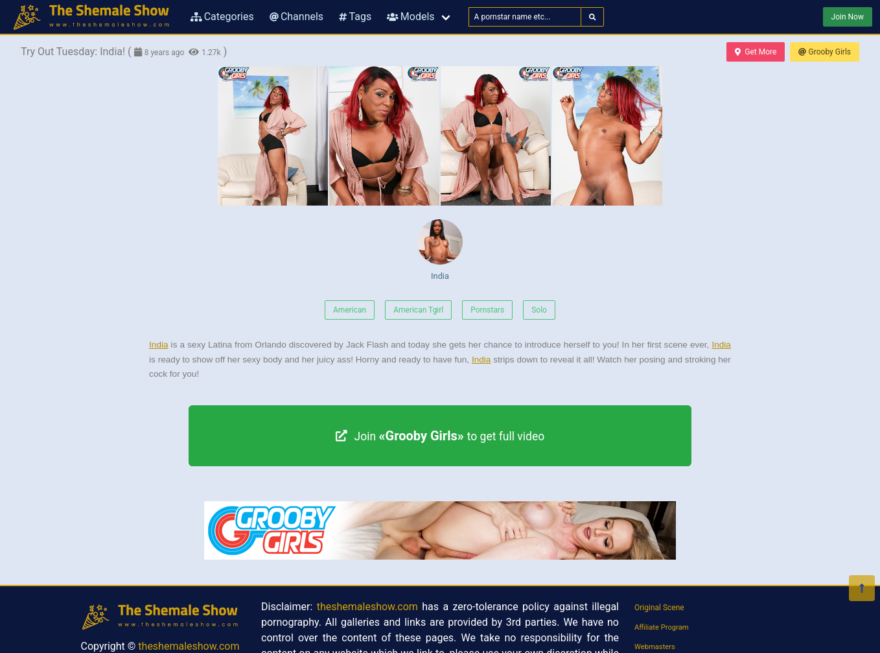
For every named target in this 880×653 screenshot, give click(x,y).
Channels (296, 16)
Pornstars (487, 310)
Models (410, 16)
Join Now (847, 16)
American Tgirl (418, 310)
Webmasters (654, 647)
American (349, 310)
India (440, 250)
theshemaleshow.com (188, 646)
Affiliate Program (661, 627)
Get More (755, 51)
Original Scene (659, 607)
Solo (539, 310)
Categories (222, 16)
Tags (355, 16)
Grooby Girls (824, 51)
